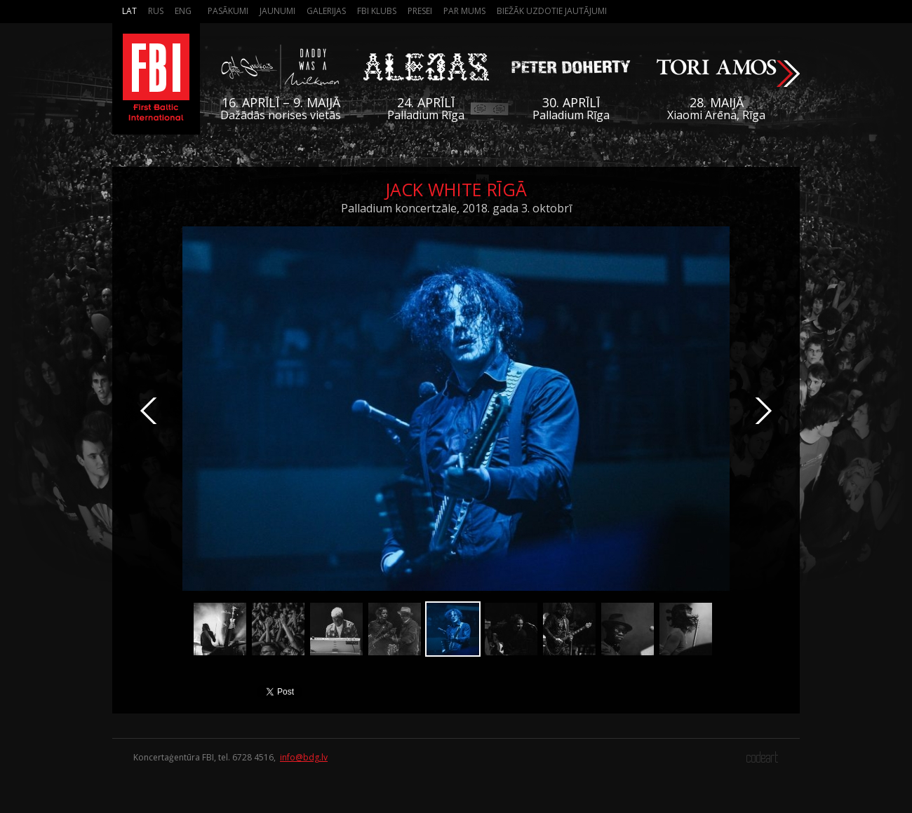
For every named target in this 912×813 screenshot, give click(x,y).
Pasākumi (228, 11)
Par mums (464, 11)
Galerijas (326, 11)
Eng (183, 11)
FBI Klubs (376, 11)
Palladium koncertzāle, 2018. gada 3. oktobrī (456, 208)
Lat (129, 11)
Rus (155, 11)
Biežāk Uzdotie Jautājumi (552, 11)
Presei (420, 11)
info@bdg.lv (304, 757)
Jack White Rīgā (456, 189)
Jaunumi (277, 11)
